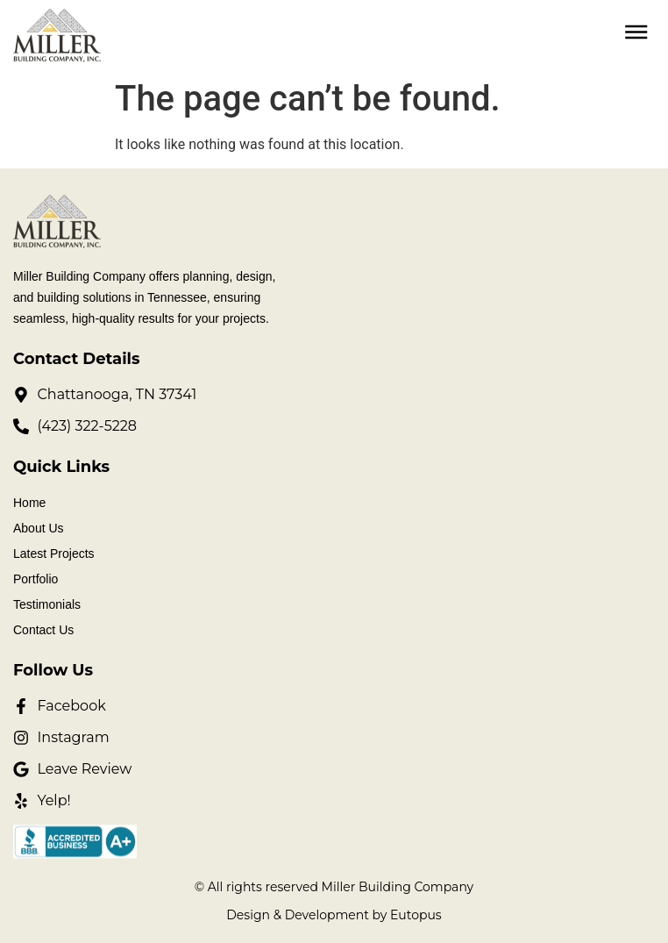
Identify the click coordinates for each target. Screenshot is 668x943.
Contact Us (43, 630)
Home (29, 503)
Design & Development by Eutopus (333, 915)
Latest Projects (54, 554)
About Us (38, 528)
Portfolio (35, 579)
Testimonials (47, 604)
